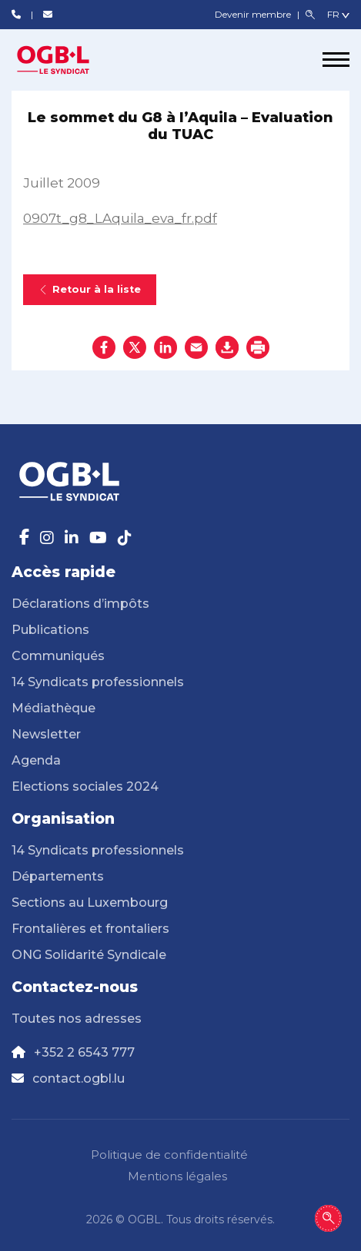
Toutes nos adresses (77, 1018)
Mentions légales (177, 1176)
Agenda (36, 760)
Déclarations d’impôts (80, 603)
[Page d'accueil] (69, 60)
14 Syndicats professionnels (98, 682)
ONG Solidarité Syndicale (89, 954)
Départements (58, 876)
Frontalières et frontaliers (90, 928)
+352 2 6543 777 (84, 1052)
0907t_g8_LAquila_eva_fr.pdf (120, 218)
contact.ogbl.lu (78, 1078)
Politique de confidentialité (169, 1154)
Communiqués (58, 656)
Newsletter (46, 734)
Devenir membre (254, 14)
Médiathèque (53, 708)
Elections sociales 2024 (85, 786)
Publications (50, 629)
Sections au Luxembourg (90, 902)
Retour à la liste (89, 289)
